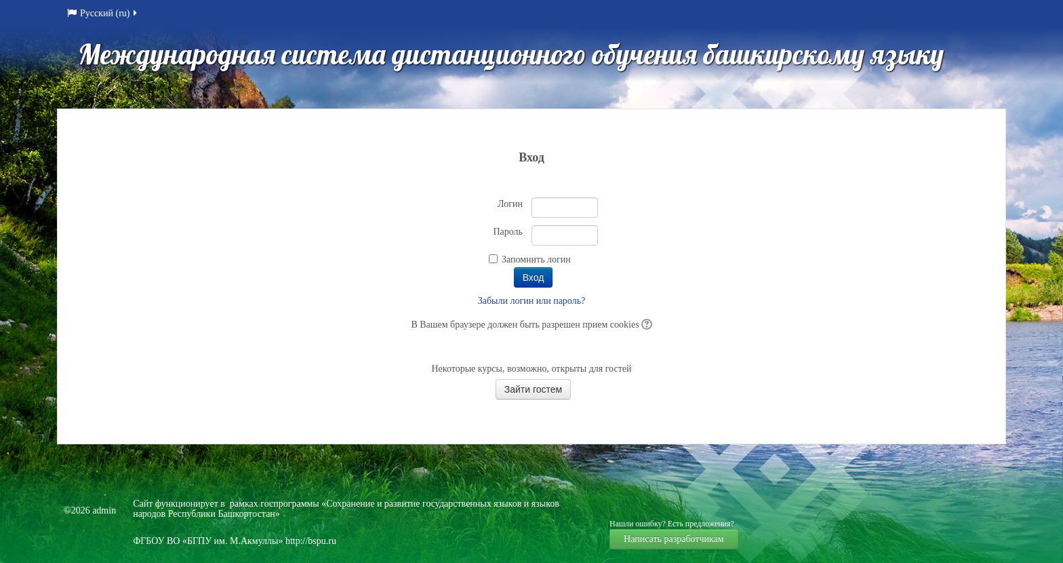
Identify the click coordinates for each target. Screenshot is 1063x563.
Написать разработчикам (674, 539)
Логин (510, 204)
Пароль (508, 232)
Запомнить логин (536, 259)
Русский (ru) (103, 13)
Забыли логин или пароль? (532, 301)
